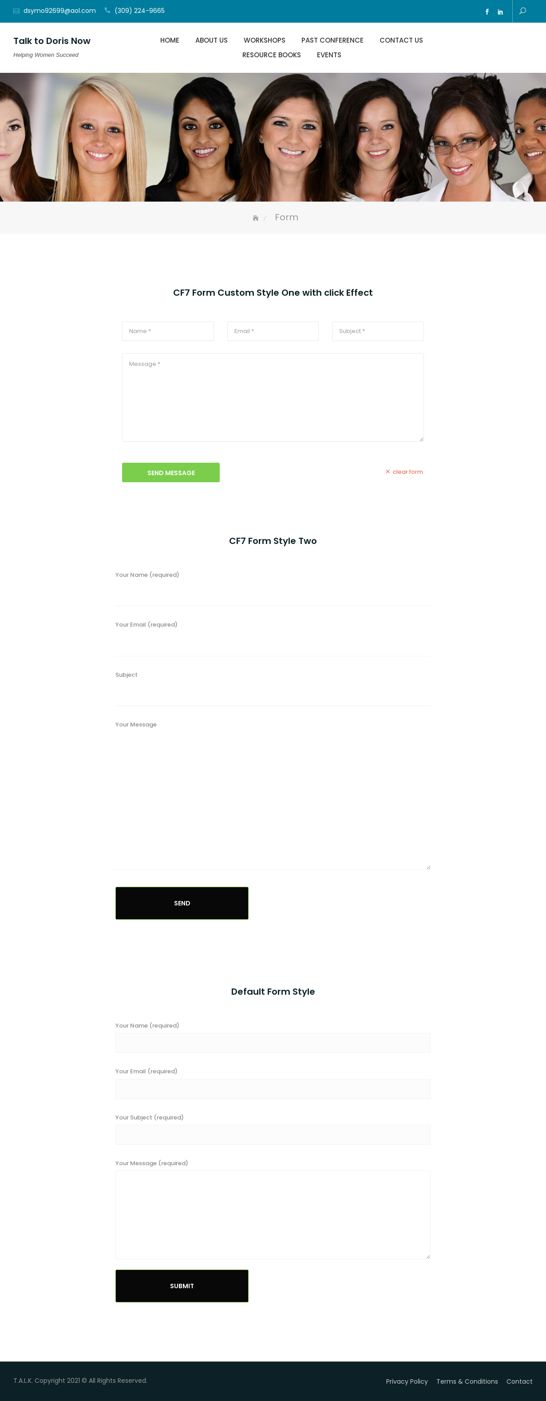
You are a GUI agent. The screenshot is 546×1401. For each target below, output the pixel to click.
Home (169, 40)
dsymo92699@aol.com (60, 10)
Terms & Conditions (467, 1381)
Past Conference (332, 40)
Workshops (264, 40)
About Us (211, 40)
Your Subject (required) (149, 1117)
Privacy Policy (407, 1381)
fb (487, 12)
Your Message (273, 800)
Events (329, 55)
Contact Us (401, 40)
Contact (519, 1381)
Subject (273, 692)
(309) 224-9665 (140, 10)
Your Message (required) (151, 1163)
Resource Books (271, 55)
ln (500, 12)
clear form (403, 471)
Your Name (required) (273, 592)
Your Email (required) (273, 641)
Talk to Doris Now (52, 41)
